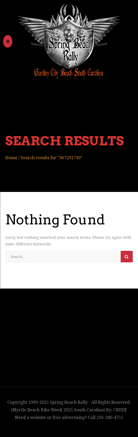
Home (11, 157)
